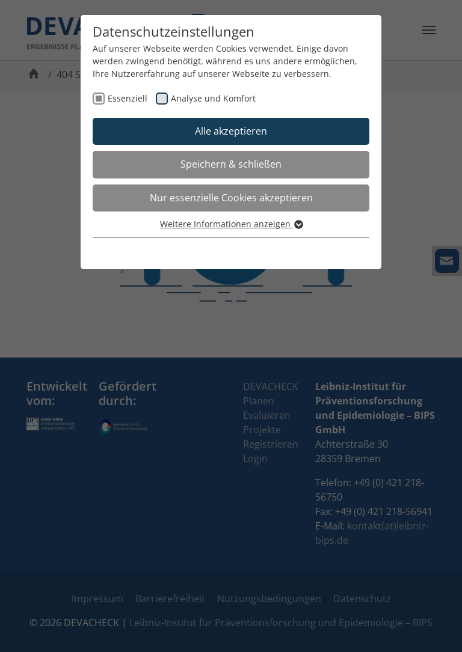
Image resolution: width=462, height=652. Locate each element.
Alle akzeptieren (231, 131)
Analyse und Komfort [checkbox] (213, 98)
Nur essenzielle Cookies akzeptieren (231, 197)
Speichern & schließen (231, 164)
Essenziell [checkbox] (127, 98)
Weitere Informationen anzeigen (231, 224)
